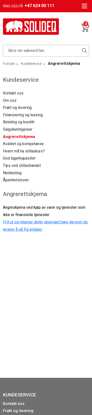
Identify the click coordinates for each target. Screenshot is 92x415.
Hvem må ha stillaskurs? (24, 151)
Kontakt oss (13, 93)
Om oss (9, 100)
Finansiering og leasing (23, 115)
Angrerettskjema (19, 136)
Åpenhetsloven (16, 180)
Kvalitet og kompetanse (23, 143)
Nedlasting (12, 173)
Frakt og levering (17, 107)
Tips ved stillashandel (22, 165)
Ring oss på (28, 5)
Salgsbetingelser (17, 129)
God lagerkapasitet (19, 158)
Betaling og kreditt (18, 122)
